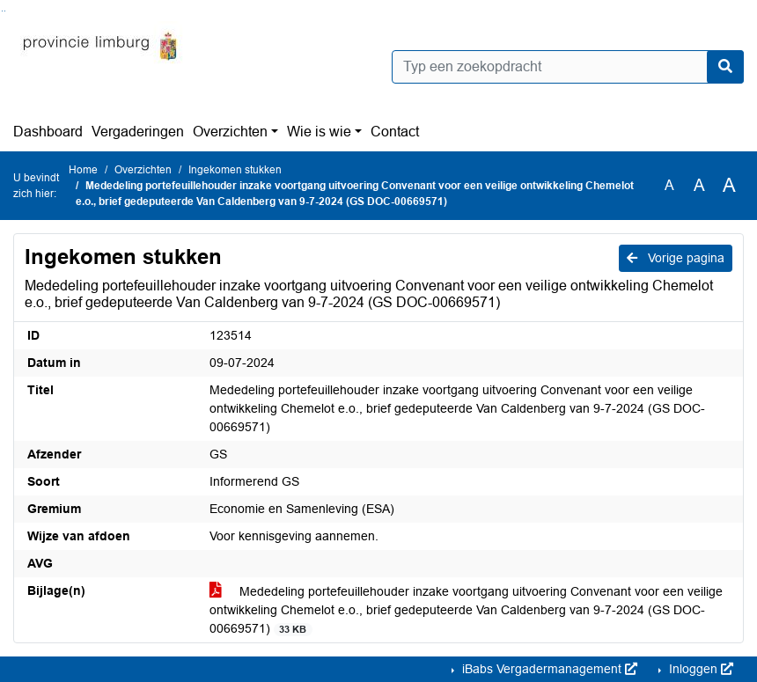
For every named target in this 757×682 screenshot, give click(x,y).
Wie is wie (319, 131)
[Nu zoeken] (725, 67)
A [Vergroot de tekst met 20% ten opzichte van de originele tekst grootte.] (699, 185)
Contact (395, 131)
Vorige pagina (675, 258)
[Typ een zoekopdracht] (568, 67)
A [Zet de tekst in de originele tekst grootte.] (669, 185)
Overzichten (230, 131)
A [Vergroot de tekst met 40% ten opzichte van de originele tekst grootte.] (729, 185)
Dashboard (48, 131)
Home (83, 170)
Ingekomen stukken (235, 170)
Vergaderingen (138, 131)
